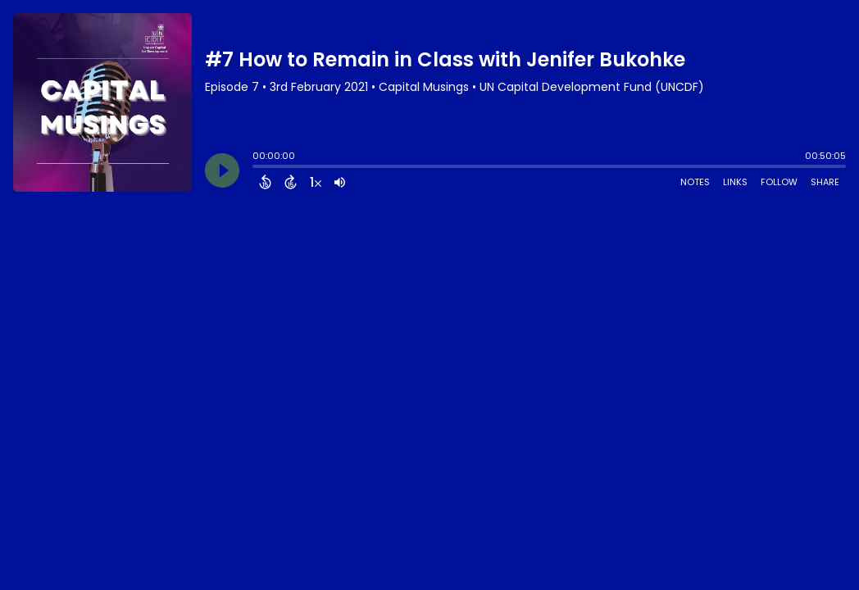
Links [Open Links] (735, 181)
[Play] (222, 170)
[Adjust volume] (340, 182)
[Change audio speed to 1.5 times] (315, 182)
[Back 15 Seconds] (265, 182)
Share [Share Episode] (825, 181)
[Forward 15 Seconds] (290, 182)
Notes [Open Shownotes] (695, 181)
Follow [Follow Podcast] (779, 181)
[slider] (256, 168)
